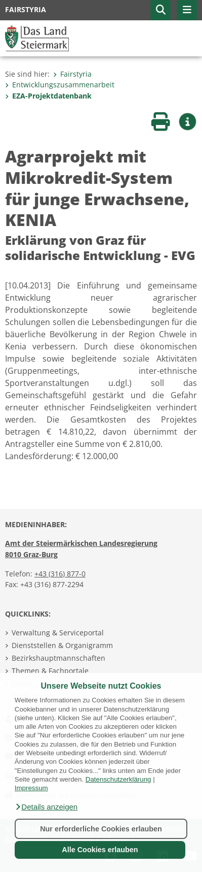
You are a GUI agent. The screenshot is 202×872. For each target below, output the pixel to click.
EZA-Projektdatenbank (48, 96)
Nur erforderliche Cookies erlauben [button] (101, 829)
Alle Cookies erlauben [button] (100, 850)
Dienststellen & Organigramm (62, 645)
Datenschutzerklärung (118, 779)
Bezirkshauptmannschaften (58, 658)
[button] (46, 807)
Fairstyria (72, 74)
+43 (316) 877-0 (60, 573)
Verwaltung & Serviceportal (58, 632)
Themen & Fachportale (50, 670)
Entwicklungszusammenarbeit (59, 84)
